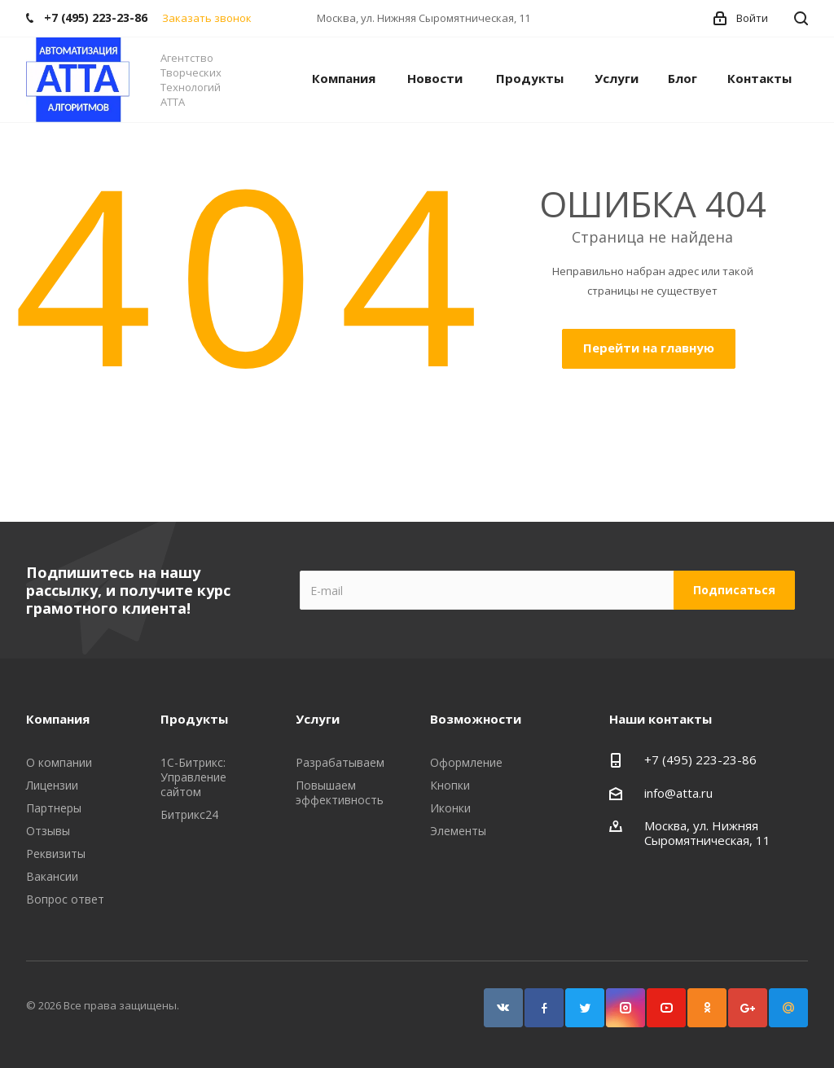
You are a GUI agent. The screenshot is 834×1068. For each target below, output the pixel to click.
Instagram (625, 1007)
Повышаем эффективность (340, 792)
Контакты (759, 78)
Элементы (458, 830)
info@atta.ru (678, 793)
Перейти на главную (648, 347)
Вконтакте (503, 1007)
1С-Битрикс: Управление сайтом (193, 777)
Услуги (617, 78)
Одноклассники (706, 1007)
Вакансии (52, 876)
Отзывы (48, 830)
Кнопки (450, 785)
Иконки (450, 808)
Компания (343, 78)
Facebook (544, 1007)
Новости (435, 78)
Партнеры (53, 808)
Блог (682, 78)
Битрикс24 (189, 814)
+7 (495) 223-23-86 (700, 759)
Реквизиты (56, 853)
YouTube (666, 1007)
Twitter (584, 1007)
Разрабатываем (340, 762)
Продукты (530, 78)
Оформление (466, 762)
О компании (59, 762)
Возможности (475, 719)
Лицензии (52, 785)
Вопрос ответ (65, 899)
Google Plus (747, 1007)
